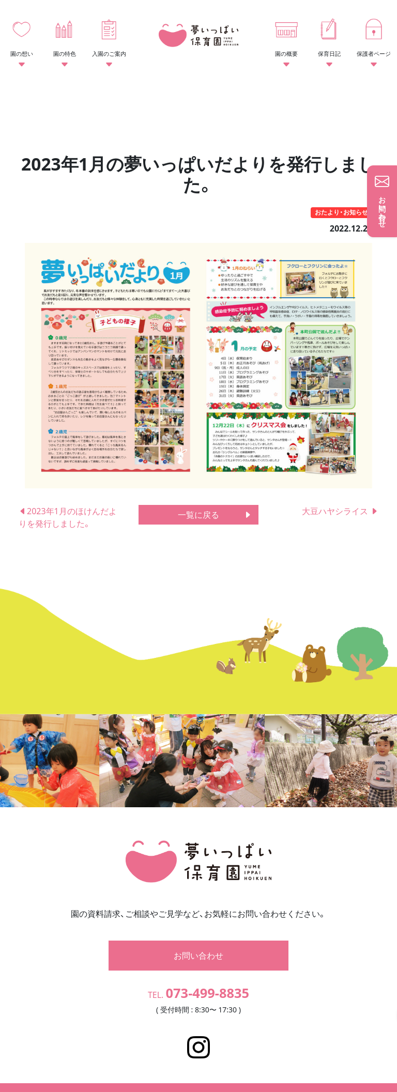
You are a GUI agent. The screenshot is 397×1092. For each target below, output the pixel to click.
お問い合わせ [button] (198, 939)
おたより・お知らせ (341, 212)
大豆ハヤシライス (340, 511)
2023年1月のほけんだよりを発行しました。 (68, 517)
